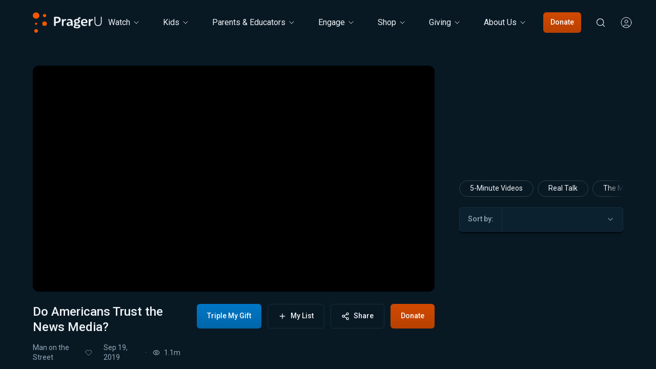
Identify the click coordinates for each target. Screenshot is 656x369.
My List (296, 316)
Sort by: (481, 219)
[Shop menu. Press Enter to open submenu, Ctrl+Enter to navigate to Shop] (392, 22)
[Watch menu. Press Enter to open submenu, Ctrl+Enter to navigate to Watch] (124, 22)
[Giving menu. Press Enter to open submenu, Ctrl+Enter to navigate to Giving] (445, 22)
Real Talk (563, 188)
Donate (562, 22)
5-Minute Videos (496, 188)
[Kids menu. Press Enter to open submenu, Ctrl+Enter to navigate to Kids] (176, 22)
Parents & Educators (254, 22)
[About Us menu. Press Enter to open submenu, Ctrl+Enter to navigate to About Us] (505, 22)
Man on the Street (51, 352)
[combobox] (562, 219)
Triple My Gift (229, 316)
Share (357, 316)
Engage (336, 22)
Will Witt (541, 362)
